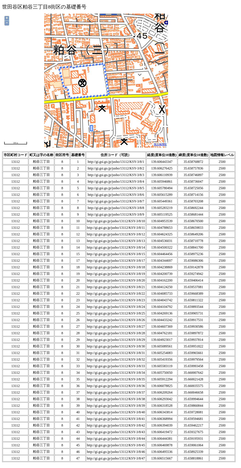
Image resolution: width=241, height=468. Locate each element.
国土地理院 (160, 144)
